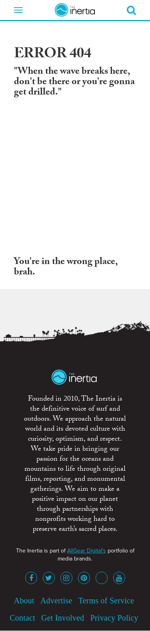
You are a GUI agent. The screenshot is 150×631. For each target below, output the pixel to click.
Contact (22, 617)
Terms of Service (106, 600)
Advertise (56, 600)
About (24, 600)
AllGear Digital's (86, 550)
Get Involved (62, 617)
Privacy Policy (114, 617)
